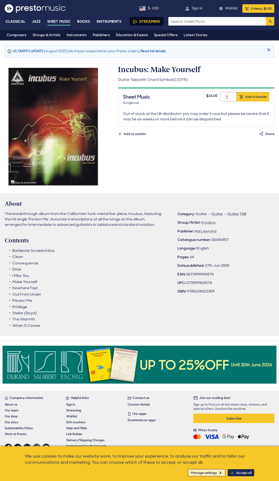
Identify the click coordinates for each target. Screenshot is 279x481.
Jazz (36, 21)
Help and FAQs (76, 428)
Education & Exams (132, 35)
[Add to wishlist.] (132, 133)
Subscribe (234, 418)
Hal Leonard (205, 231)
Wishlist (231, 8)
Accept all (244, 473)
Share (269, 134)
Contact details (139, 404)
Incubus (208, 222)
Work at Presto (15, 434)
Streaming (149, 21)
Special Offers (166, 35)
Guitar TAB (236, 213)
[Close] (269, 50)
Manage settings (204, 473)
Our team (12, 410)
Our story (11, 422)
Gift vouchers (76, 422)
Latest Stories (195, 35)
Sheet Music (59, 21)
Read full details (153, 51)
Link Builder (74, 434)
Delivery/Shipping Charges (85, 440)
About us (11, 404)
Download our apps (142, 420)
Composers (16, 35)
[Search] (270, 21)
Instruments (77, 35)
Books (83, 21)
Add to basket (256, 97)
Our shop (11, 416)
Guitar (217, 213)
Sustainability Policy (19, 428)
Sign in (197, 8)
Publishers (101, 35)
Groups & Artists (47, 35)
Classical (15, 21)
